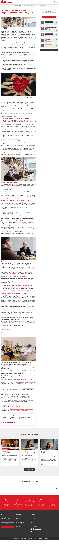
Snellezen (17, 531)
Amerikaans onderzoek (13, 122)
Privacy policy (33, 533)
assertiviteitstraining (24, 287)
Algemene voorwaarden (32, 548)
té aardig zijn (12, 273)
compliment (33, 203)
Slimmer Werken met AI (20, 527)
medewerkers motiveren (6, 132)
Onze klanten (33, 528)
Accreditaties (33, 527)
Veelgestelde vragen (34, 536)
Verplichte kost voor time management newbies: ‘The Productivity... (47, 453)
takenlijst (13, 186)
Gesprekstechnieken (19, 529)
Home (11, 5)
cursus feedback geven (25, 285)
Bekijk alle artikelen (29, 469)
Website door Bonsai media (43, 548)
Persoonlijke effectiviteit (20, 532)
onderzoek (12, 266)
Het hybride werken (19, 533)
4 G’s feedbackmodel (14, 229)
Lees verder (4, 463)
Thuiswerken (18, 537)
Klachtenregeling (33, 529)
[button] (6, 493)
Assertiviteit (18, 536)
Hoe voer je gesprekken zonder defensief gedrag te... (29, 453)
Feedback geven (18, 528)
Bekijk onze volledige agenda (49, 50)
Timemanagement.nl (17, 5)
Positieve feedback (5, 212)
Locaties (32, 531)
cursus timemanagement (9, 287)
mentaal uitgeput (23, 276)
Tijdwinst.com (16, 548)
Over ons (32, 532)
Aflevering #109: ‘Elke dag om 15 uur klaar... (9, 453)
